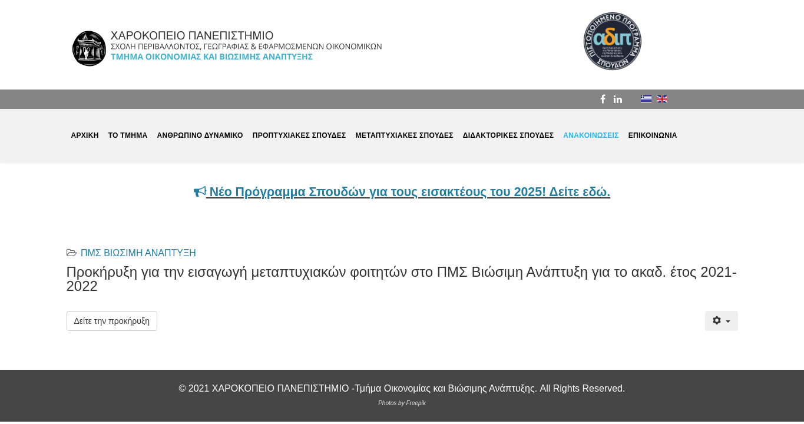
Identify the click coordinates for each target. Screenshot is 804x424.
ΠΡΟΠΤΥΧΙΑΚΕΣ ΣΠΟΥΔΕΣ (299, 135)
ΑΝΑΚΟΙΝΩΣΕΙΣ (590, 135)
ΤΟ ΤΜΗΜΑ (128, 135)
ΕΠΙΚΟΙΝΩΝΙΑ (652, 135)
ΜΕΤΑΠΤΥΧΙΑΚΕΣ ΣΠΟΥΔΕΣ (405, 135)
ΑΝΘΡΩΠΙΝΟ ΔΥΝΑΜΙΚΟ (200, 135)
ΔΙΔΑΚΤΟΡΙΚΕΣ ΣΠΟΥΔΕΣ (508, 135)
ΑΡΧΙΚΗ (85, 135)
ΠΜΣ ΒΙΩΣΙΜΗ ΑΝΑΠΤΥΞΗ (138, 253)
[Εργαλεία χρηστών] (721, 321)
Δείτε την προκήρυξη (112, 321)
